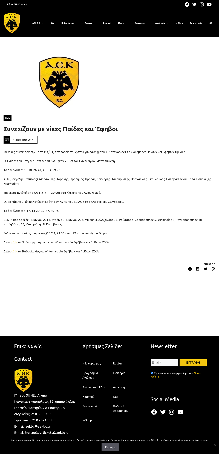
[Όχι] (214, 445)
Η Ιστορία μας (91, 363)
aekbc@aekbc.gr (38, 426)
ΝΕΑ (7, 117)
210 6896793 (41, 414)
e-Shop (179, 23)
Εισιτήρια (143, 23)
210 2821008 (42, 420)
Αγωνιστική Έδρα (94, 387)
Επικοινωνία (196, 23)
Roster (117, 363)
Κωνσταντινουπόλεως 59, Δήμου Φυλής (44, 401)
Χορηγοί (107, 23)
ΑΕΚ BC (39, 23)
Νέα (52, 23)
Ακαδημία (163, 23)
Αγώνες (92, 23)
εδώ (14, 242)
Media (124, 23)
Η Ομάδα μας (71, 23)
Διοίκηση (119, 387)
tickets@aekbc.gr (56, 432)
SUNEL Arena (20, 4)
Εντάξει (110, 447)
